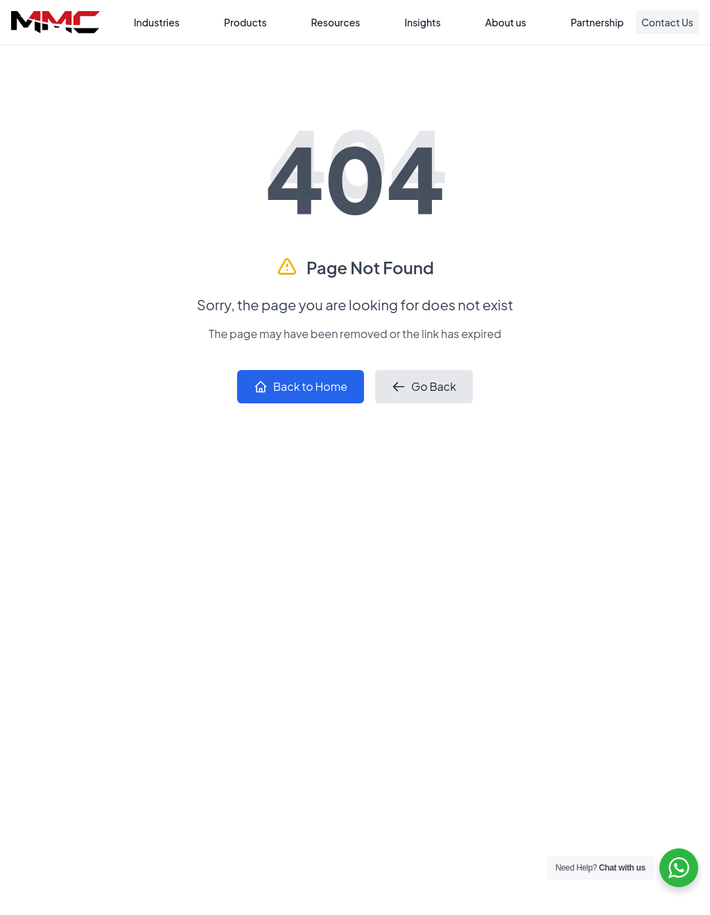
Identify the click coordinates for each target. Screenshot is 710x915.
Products (245, 22)
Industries (157, 22)
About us (505, 22)
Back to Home (300, 386)
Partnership (597, 22)
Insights (422, 22)
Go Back (424, 386)
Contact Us (667, 22)
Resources (336, 22)
